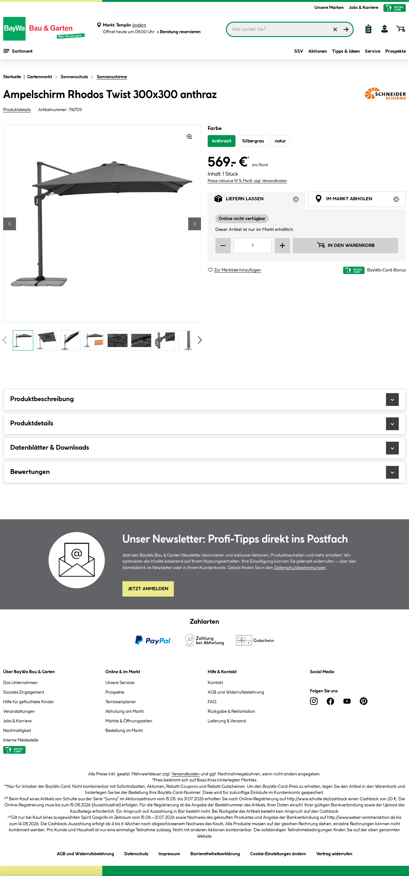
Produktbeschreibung (204, 399)
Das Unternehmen (20, 683)
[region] (102, 239)
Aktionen (317, 55)
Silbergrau (253, 141)
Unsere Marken (329, 8)
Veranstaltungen (19, 711)
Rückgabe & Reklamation (231, 711)
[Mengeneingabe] (253, 245)
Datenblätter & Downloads (204, 448)
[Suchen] (346, 29)
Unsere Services (120, 683)
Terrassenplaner (120, 702)
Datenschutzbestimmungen (300, 568)
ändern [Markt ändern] (139, 25)
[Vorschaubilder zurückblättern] (4, 340)
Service (372, 55)
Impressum (169, 853)
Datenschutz (136, 853)
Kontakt (215, 683)
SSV (298, 55)
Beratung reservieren (178, 32)
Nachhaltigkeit (17, 731)
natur (280, 141)
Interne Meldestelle (20, 740)
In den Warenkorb (345, 244)
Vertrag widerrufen (334, 854)
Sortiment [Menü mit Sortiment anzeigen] (18, 54)
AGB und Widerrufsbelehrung (236, 692)
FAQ (212, 702)
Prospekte (395, 55)
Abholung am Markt (124, 711)
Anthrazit (221, 141)
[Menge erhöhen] (282, 245)
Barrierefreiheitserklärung (215, 853)
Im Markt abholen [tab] (360, 200)
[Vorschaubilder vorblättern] (200, 340)
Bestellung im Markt (124, 731)
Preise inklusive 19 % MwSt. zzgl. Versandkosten (247, 181)
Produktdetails (17, 110)
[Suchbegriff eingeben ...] (290, 29)
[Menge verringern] (223, 245)
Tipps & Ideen (346, 55)
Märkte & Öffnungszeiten (128, 721)
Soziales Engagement (23, 692)
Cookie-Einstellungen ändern (278, 853)
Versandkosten (186, 774)
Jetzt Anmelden (148, 589)
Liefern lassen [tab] (259, 200)
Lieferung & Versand (227, 721)
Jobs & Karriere (363, 8)
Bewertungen (204, 472)
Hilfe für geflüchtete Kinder (28, 702)
